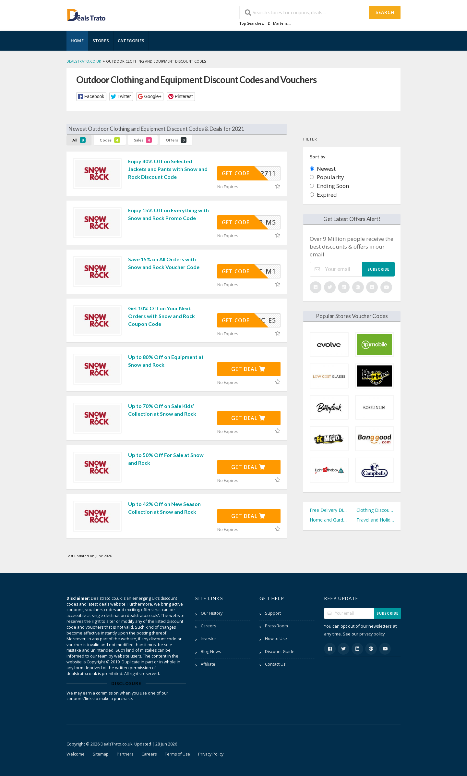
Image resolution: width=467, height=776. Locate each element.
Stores (100, 40)
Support (273, 613)
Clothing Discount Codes (375, 510)
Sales (143, 140)
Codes (110, 140)
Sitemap (101, 754)
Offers (176, 140)
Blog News (211, 651)
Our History (211, 613)
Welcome (75, 754)
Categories (131, 40)
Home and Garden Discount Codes (328, 520)
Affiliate (208, 664)
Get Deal (248, 369)
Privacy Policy (210, 754)
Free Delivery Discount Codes (328, 510)
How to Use (276, 638)
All (79, 140)
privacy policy (372, 634)
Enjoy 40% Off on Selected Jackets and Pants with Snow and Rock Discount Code (168, 169)
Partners (125, 754)
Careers (208, 626)
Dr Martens (277, 23)
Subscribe (378, 269)
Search (385, 12)
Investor (208, 638)
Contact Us (275, 664)
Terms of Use (177, 754)
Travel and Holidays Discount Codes (375, 520)
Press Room (276, 626)
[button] (91, 96)
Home (77, 40)
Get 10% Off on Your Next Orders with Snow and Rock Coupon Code (161, 316)
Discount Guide (279, 651)
